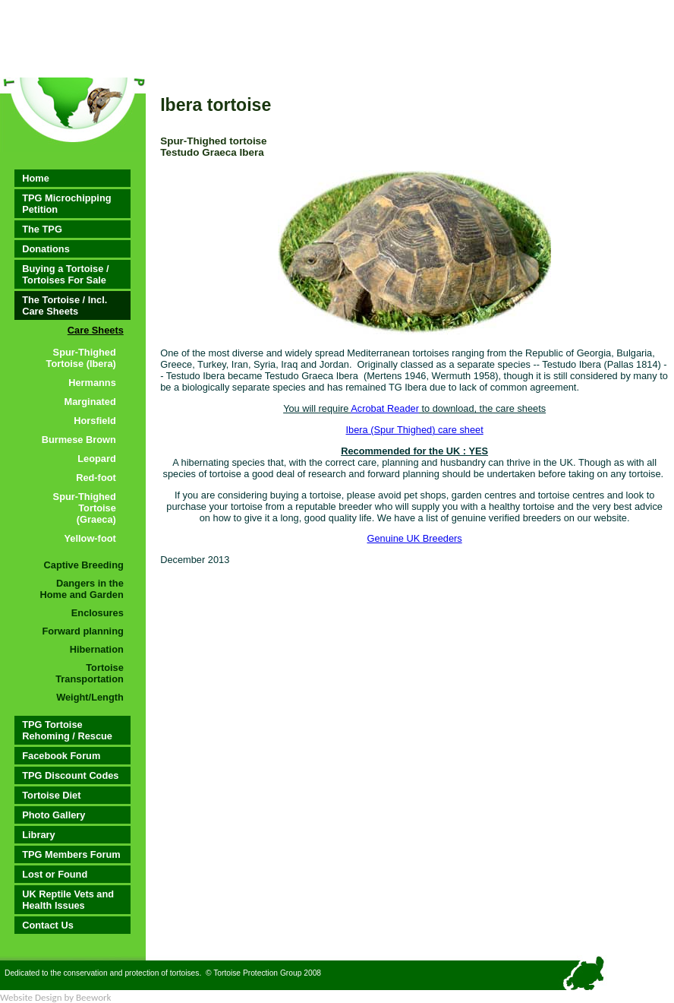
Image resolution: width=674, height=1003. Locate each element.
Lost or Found (54, 874)
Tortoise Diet (51, 795)
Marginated (90, 401)
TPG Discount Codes (70, 775)
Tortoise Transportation (89, 673)
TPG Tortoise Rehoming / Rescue (67, 730)
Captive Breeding (84, 565)
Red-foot (96, 477)
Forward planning (82, 631)
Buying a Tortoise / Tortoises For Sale (65, 274)
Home (35, 178)
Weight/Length (90, 697)
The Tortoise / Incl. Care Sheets (64, 305)
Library (38, 834)
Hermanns (92, 382)
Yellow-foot (90, 538)
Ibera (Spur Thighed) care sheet (414, 429)
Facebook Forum (61, 755)
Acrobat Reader (385, 408)
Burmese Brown (79, 439)
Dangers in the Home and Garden (82, 588)
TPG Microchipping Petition (66, 203)
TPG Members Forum (71, 854)
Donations (46, 249)
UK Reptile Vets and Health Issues (68, 899)
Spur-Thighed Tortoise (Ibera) (81, 357)
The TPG (42, 229)
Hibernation (97, 649)
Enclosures (97, 613)
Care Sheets (96, 330)
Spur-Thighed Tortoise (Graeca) (84, 508)
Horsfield (94, 420)
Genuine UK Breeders (414, 538)
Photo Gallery (53, 815)
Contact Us (48, 925)
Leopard (96, 458)
